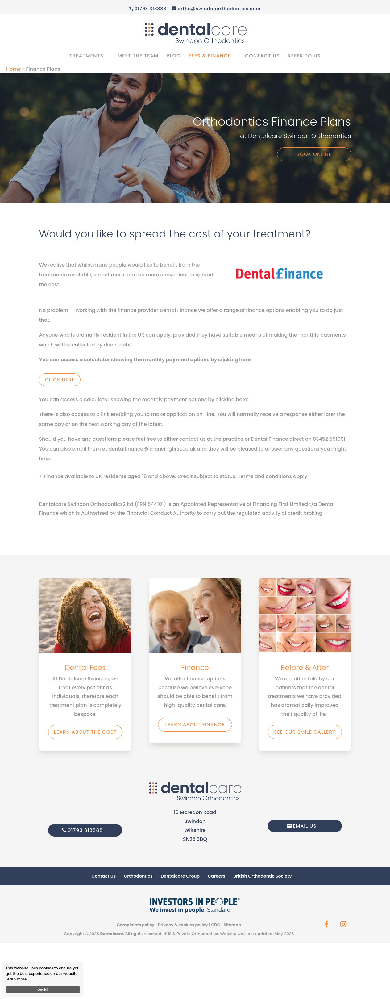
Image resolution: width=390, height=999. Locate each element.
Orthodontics (138, 876)
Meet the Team (138, 56)
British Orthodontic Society (262, 876)
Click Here (60, 379)
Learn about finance (195, 724)
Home (13, 69)
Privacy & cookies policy (183, 925)
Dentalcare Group (180, 876)
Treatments (86, 56)
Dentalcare (111, 934)
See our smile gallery (304, 732)
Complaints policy (136, 925)
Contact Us (262, 56)
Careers (216, 876)
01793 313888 (85, 830)
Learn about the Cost (85, 732)
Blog (173, 56)
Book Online (314, 154)
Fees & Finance (210, 56)
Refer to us (304, 56)
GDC (215, 925)
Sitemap (232, 925)
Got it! (42, 989)
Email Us (305, 825)
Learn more (16, 979)
